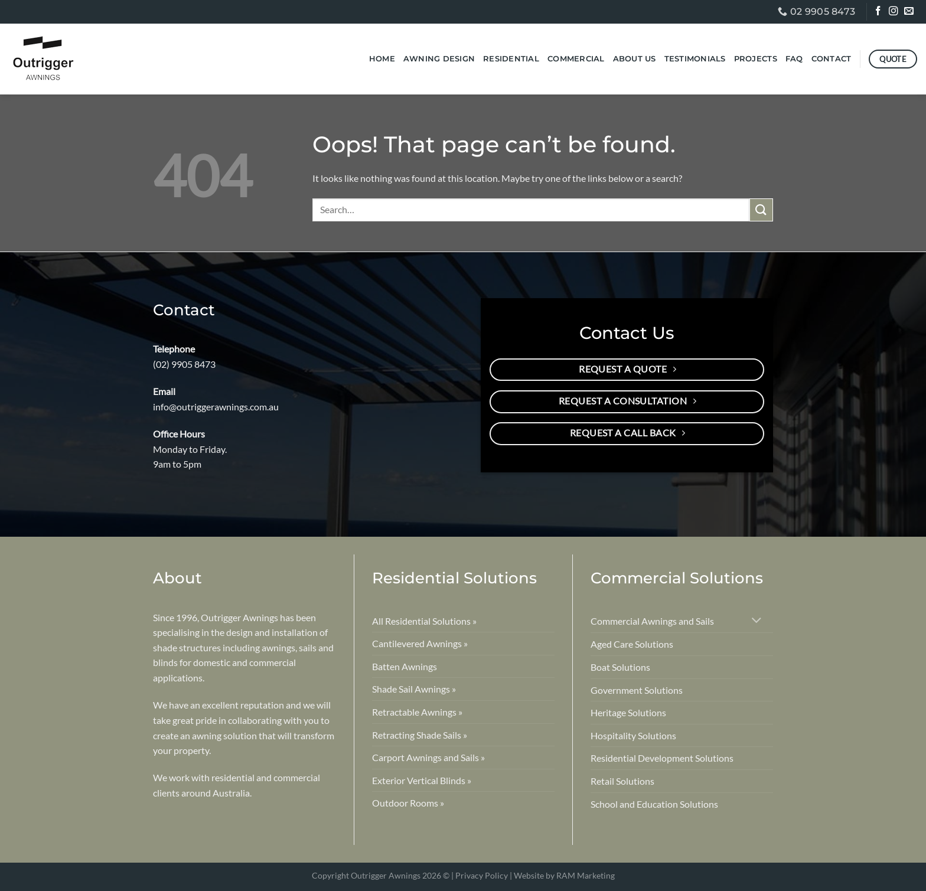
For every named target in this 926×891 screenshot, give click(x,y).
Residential (511, 58)
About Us (634, 58)
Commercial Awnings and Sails (652, 620)
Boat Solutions (620, 667)
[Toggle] (757, 621)
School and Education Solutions (654, 804)
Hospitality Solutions (633, 735)
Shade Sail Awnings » (414, 688)
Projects (755, 58)
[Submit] (761, 209)
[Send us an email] (909, 12)
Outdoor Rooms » (408, 802)
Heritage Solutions (628, 712)
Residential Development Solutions (662, 757)
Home (382, 58)
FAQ (794, 58)
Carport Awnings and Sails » (428, 757)
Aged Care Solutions (632, 644)
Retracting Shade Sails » (419, 734)
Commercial (576, 58)
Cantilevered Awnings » (420, 643)
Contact (831, 58)
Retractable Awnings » (417, 711)
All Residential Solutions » (424, 620)
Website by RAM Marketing (564, 875)
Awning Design (439, 58)
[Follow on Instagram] (894, 12)
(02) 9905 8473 (184, 364)
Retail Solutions (622, 780)
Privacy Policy (481, 875)
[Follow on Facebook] (879, 12)
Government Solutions (637, 690)
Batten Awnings (404, 666)
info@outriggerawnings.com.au (216, 406)
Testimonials (695, 58)
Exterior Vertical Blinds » (421, 780)
